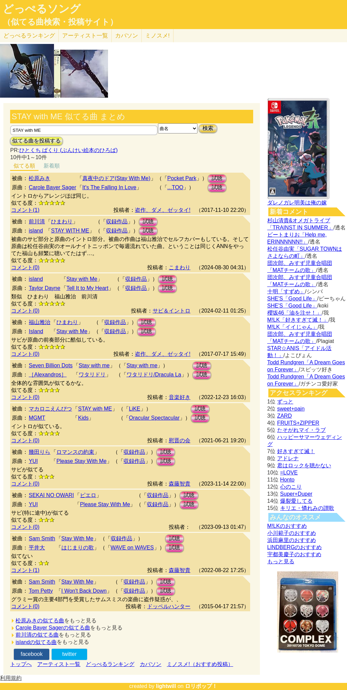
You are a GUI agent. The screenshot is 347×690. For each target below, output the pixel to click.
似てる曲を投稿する (36, 141)
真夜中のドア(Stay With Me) (116, 178)
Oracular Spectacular (154, 418)
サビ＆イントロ (171, 311)
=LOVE (289, 472)
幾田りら (39, 452)
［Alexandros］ (47, 374)
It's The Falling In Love (109, 187)
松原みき (39, 178)
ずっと (285, 401)
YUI (33, 461)
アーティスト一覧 (58, 664)
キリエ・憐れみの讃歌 (307, 508)
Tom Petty (41, 591)
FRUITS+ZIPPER (298, 423)
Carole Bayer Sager (52, 187)
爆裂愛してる (296, 501)
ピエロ (88, 495)
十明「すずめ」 (286, 291)
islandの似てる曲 (36, 642)
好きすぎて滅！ (296, 451)
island (36, 230)
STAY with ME (95, 409)
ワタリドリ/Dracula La (154, 374)
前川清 (37, 221)
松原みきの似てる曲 (40, 620)
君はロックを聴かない (304, 465)
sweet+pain (290, 409)
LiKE (134, 409)
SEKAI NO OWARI (51, 495)
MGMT (37, 418)
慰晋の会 (179, 440)
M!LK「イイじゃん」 (292, 327)
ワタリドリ (92, 374)
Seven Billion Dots (51, 365)
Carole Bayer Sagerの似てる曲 (53, 628)
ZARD (284, 416)
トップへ (21, 664)
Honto (287, 480)
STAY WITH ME (70, 230)
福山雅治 (39, 322)
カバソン (126, 35)
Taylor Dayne (44, 288)
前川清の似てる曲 (37, 635)
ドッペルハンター (168, 606)
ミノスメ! (157, 35)
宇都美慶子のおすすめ (294, 554)
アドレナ (288, 458)
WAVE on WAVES (132, 547)
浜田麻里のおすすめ (291, 540)
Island (36, 331)
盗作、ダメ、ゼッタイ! (162, 210)
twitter (69, 654)
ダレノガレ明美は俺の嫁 (297, 202)
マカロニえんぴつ (50, 409)
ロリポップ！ (201, 686)
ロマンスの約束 (75, 452)
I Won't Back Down (84, 591)
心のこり (291, 487)
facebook (32, 654)
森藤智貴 (179, 484)
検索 (208, 128)
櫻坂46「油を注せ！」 (294, 313)
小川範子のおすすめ (291, 533)
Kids (83, 418)
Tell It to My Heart (87, 288)
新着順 (52, 166)
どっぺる (29, 35)
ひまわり (62, 221)
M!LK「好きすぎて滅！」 (297, 320)
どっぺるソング (42, 9)
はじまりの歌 (77, 547)
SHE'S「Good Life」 (292, 298)
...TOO (175, 187)
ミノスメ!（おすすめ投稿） (200, 664)
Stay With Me (77, 538)
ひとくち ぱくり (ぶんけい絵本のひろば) (68, 150)
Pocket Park (181, 178)
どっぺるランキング (110, 664)
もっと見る (280, 561)
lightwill (166, 686)
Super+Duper (296, 494)
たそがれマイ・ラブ (301, 430)
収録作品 (117, 221)
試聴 (217, 178)
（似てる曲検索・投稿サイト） (60, 22)
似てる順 (24, 166)
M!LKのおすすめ (287, 526)
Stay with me (94, 365)
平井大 (37, 547)
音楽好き (179, 397)
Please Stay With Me (81, 461)
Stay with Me (82, 279)
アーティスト (85, 35)
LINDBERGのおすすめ (294, 547)
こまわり (179, 267)
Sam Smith (42, 538)
